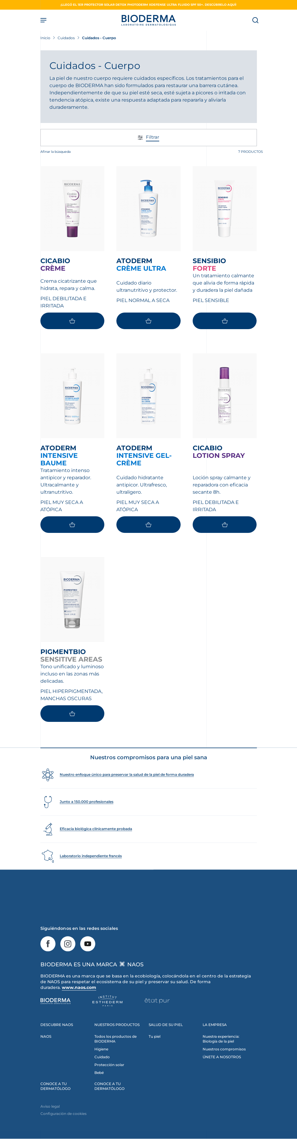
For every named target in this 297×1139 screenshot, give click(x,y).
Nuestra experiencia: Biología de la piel (221, 1051)
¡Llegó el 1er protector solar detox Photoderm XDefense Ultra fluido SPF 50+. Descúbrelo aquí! (148, 5)
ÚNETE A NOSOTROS (222, 1069)
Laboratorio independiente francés (91, 868)
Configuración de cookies (63, 1126)
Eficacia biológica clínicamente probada (96, 841)
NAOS (45, 1048)
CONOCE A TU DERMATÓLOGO (55, 1098)
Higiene (101, 1061)
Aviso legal (50, 1118)
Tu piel (154, 1048)
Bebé (99, 1085)
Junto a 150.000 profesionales (86, 814)
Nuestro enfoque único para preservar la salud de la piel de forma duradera (127, 787)
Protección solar (109, 1077)
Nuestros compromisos (224, 1061)
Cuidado (102, 1069)
